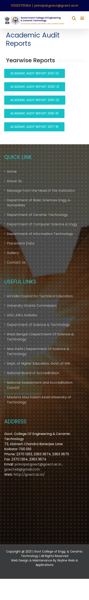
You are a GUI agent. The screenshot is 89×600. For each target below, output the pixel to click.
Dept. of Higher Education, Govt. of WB (38, 363)
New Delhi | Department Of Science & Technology (38, 351)
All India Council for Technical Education (40, 296)
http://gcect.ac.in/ (29, 474)
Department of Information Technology (40, 233)
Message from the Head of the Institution (41, 190)
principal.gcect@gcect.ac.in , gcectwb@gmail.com (33, 467)
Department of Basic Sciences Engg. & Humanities (38, 203)
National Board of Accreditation (33, 373)
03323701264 (21, 5)
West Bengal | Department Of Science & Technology (40, 337)
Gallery (13, 252)
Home (12, 171)
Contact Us (16, 262)
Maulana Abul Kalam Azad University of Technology (39, 400)
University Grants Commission (32, 305)
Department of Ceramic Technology (37, 214)
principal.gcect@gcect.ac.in (56, 5)
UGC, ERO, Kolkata (22, 315)
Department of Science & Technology (38, 324)
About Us (14, 181)
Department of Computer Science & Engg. (42, 224)
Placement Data (20, 243)
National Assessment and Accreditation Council (40, 385)
